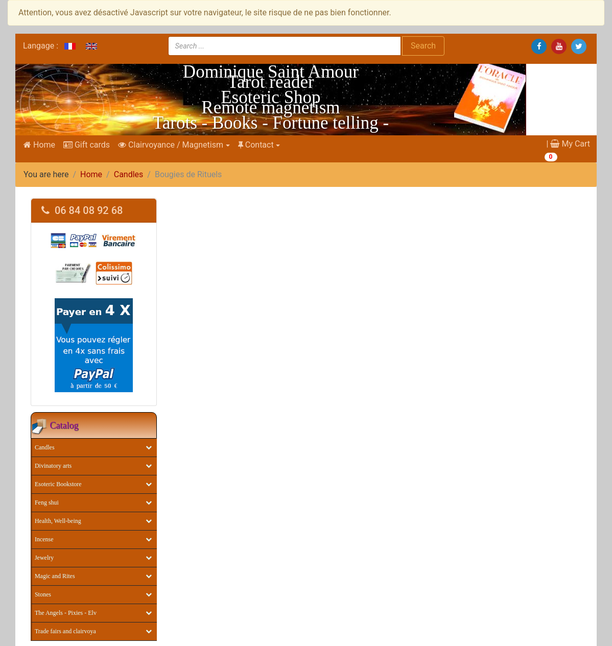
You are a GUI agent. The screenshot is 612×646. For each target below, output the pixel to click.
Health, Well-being (58, 520)
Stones (43, 594)
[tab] (93, 211)
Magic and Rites (55, 576)
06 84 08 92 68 (82, 210)
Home (39, 145)
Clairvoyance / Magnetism (170, 145)
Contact (256, 145)
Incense (44, 539)
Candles (129, 174)
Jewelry (44, 557)
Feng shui (47, 502)
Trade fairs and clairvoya (65, 631)
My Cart (570, 144)
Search (423, 46)
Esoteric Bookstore (58, 484)
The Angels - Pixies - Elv (66, 612)
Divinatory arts (53, 465)
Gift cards (86, 145)
